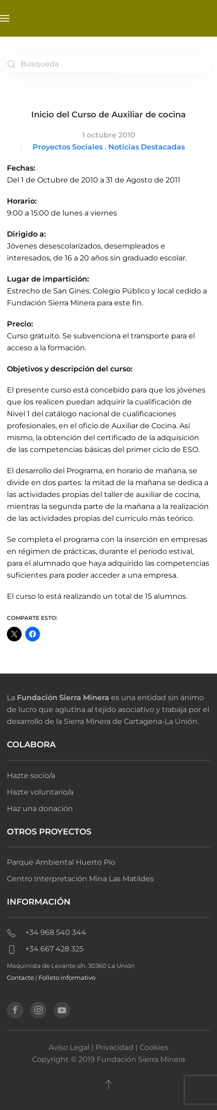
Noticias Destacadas (146, 147)
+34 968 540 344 (46, 932)
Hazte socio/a (31, 775)
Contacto (20, 977)
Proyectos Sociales (68, 147)
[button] (4, 18)
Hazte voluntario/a (40, 792)
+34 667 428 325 (45, 948)
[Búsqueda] (62, 64)
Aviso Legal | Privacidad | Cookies (108, 1047)
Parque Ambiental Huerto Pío (61, 862)
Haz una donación (40, 808)
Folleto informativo (67, 977)
